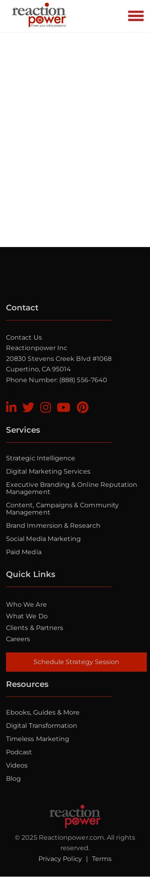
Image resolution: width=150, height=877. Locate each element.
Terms (102, 859)
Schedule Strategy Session (77, 662)
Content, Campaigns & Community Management (62, 508)
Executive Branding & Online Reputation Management (71, 488)
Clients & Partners (34, 628)
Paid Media (24, 552)
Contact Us (24, 337)
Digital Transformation (41, 725)
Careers (18, 639)
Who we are (26, 604)
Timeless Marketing (37, 739)
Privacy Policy (60, 859)
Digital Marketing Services (48, 471)
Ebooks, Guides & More (43, 712)
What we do (27, 616)
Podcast (19, 752)
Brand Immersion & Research (53, 525)
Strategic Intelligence (40, 458)
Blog (13, 778)
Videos (17, 765)
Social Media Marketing (43, 539)
